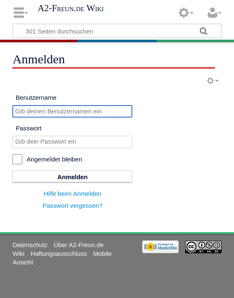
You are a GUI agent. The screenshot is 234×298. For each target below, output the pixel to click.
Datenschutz (29, 244)
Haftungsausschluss (59, 253)
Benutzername (36, 97)
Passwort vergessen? (73, 205)
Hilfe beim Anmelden (72, 193)
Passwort (28, 128)
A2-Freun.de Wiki (71, 8)
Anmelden (72, 176)
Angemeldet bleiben (54, 159)
